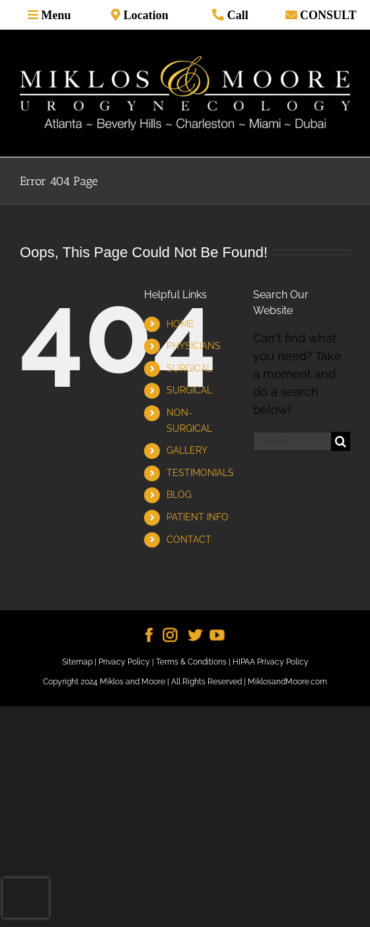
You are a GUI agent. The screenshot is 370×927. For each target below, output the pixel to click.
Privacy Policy (124, 661)
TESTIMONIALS (200, 472)
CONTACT (188, 539)
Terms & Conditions (191, 661)
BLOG (179, 494)
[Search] (340, 441)
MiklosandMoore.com (287, 681)
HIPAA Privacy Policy (271, 661)
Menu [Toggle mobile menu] (54, 14)
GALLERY (186, 450)
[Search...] (292, 441)
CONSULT (327, 14)
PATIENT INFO (197, 517)
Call (236, 14)
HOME (180, 324)
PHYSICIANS (193, 346)
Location (144, 14)
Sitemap (77, 661)
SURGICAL (189, 368)
